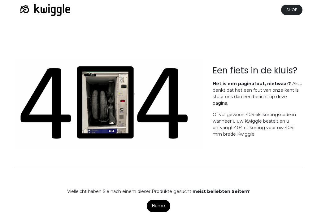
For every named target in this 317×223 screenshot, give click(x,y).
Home (158, 206)
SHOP (291, 10)
